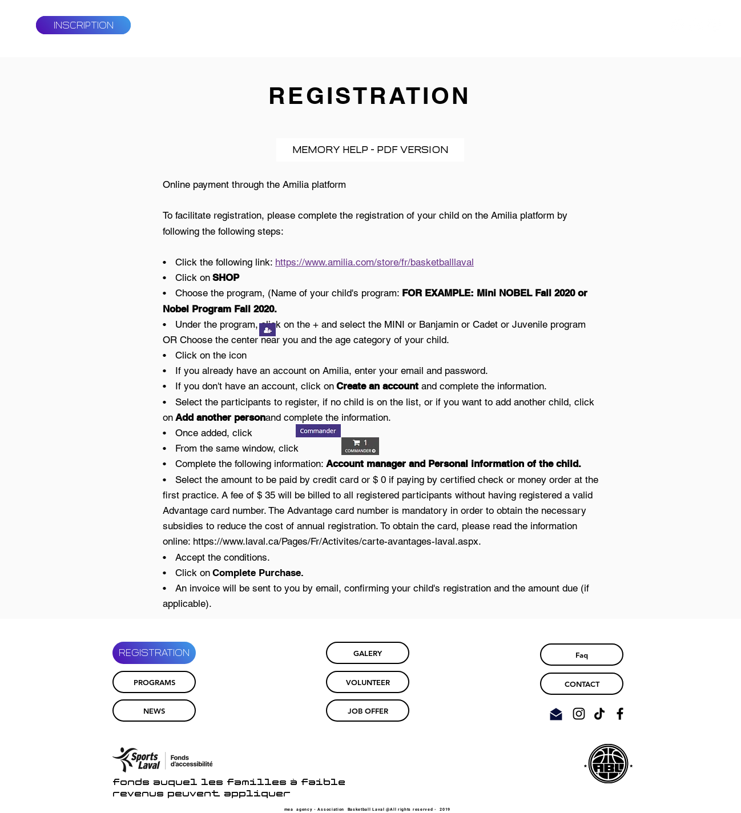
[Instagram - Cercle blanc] (714, 25)
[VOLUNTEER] (367, 682)
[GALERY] (367, 653)
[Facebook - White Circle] (696, 25)
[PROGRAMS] (154, 682)
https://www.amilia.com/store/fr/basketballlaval (374, 262)
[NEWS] (154, 710)
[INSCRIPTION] (83, 25)
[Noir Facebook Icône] (620, 714)
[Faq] (581, 654)
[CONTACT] (581, 684)
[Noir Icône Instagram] (579, 714)
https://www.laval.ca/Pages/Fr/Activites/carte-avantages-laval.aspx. (337, 541)
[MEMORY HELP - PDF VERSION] (370, 150)
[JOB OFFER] (367, 710)
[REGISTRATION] (154, 653)
